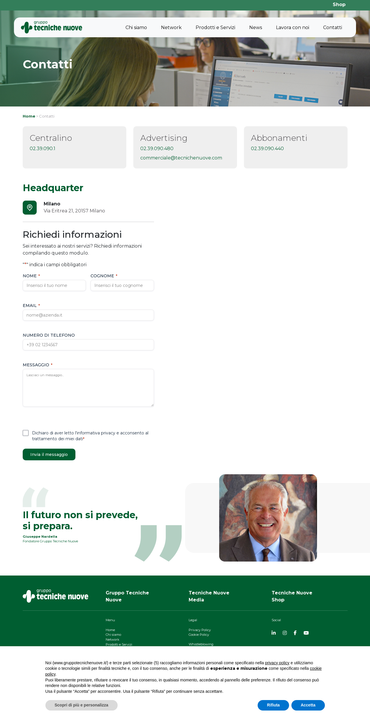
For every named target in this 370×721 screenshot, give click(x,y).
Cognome (104, 275)
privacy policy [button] (277, 662)
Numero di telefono (49, 335)
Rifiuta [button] (273, 705)
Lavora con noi (292, 27)
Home (29, 116)
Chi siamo (136, 27)
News (255, 27)
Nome (31, 275)
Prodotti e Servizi (215, 27)
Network (171, 27)
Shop (339, 4)
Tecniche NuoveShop (292, 596)
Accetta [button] (308, 705)
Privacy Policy (200, 630)
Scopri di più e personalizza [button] (81, 705)
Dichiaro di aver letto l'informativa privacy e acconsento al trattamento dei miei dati (90, 435)
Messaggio (37, 364)
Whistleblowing (201, 644)
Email (31, 305)
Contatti (332, 27)
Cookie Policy (199, 635)
